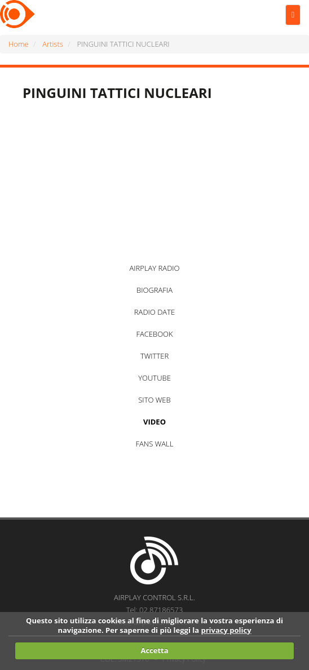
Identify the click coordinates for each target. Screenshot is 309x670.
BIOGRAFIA (154, 290)
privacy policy (226, 630)
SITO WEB (154, 400)
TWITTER (154, 356)
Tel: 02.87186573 (154, 610)
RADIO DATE (154, 312)
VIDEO (154, 422)
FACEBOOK (154, 334)
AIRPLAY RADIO (154, 268)
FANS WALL (155, 444)
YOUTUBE (154, 378)
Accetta (154, 650)
